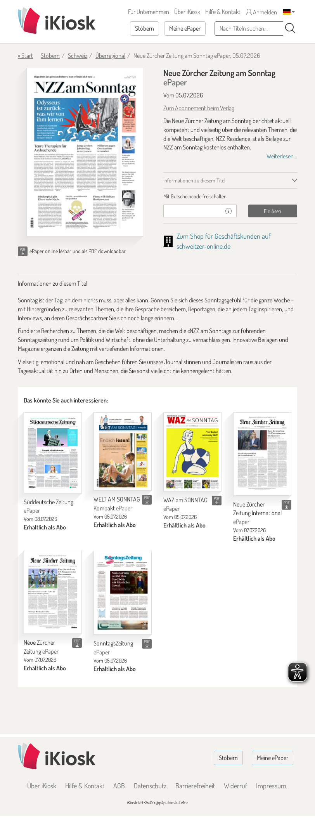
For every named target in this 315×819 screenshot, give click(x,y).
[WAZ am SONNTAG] (192, 451)
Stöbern (144, 28)
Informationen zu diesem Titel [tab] (194, 180)
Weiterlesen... (282, 156)
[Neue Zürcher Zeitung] (53, 592)
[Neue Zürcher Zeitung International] (262, 453)
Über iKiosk (187, 12)
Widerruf (235, 785)
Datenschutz (150, 785)
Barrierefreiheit (195, 785)
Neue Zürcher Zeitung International (257, 513)
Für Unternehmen (148, 12)
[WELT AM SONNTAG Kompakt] (122, 451)
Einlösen (272, 211)
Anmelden (261, 12)
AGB (119, 785)
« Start (25, 55)
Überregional (110, 55)
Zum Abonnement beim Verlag (198, 108)
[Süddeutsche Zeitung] (53, 452)
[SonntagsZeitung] (122, 593)
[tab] (230, 196)
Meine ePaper (185, 28)
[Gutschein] (192, 211)
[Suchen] (290, 28)
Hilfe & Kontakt (223, 12)
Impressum (271, 785)
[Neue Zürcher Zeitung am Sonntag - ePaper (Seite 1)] (85, 152)
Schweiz (77, 55)
